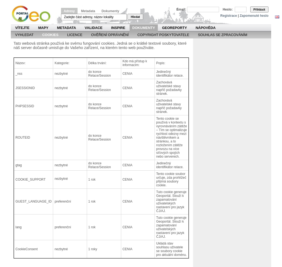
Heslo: (228, 9)
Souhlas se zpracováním (222, 35)
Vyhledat (24, 35)
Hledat (135, 16)
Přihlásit (259, 9)
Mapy (43, 28)
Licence (74, 35)
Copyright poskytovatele (163, 35)
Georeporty (174, 28)
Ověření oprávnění (110, 35)
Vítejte (22, 28)
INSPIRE (118, 28)
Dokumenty (110, 11)
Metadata (88, 11)
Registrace (228, 16)
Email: (181, 9)
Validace (93, 28)
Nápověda (206, 28)
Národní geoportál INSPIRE (33, 14)
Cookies (50, 35)
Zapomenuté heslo (254, 16)
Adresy (69, 11)
